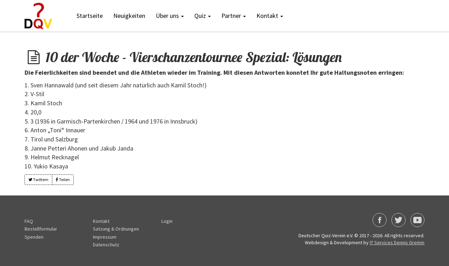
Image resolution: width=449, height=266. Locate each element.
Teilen (63, 179)
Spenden (34, 237)
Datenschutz (106, 244)
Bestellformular (41, 229)
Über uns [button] (170, 16)
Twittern (38, 179)
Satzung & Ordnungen (116, 229)
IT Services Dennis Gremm (397, 242)
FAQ (29, 221)
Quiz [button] (202, 16)
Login (167, 221)
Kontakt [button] (269, 16)
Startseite (89, 16)
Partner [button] (233, 16)
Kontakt (101, 221)
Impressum (104, 237)
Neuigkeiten (129, 16)
